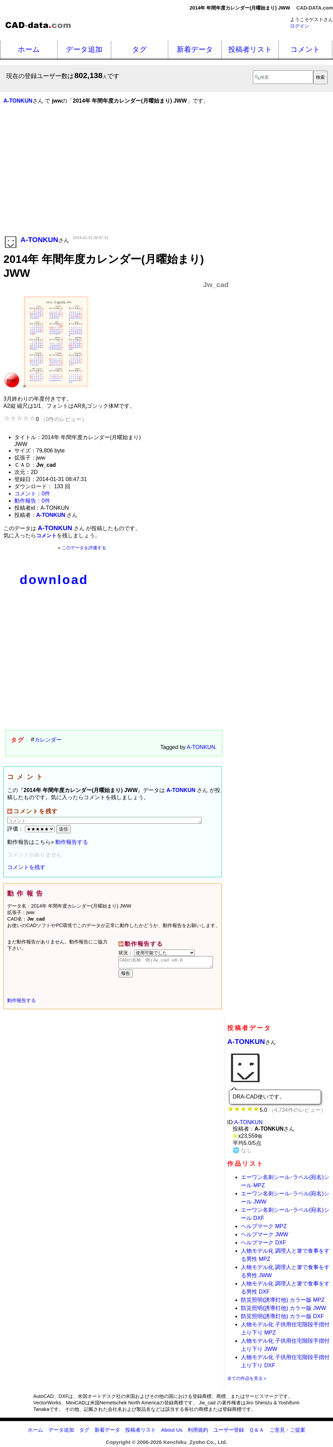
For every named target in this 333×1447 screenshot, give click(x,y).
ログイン (299, 26)
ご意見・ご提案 (287, 1432)
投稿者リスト (250, 49)
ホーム (29, 49)
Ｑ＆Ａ (256, 1432)
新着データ (195, 49)
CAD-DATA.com (314, 8)
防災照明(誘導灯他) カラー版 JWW (283, 1310)
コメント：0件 (32, 493)
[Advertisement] (116, 179)
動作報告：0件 (32, 501)
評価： (31, 829)
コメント (305, 49)
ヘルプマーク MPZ (264, 1228)
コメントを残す (26, 867)
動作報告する (71, 842)
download (54, 580)
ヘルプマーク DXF (263, 1245)
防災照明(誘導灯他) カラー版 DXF (282, 1318)
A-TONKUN (201, 747)
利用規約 (198, 1432)
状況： (156, 952)
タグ (139, 49)
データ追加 (84, 49)
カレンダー (48, 740)
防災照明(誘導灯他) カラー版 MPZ (282, 1302)
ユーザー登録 (228, 1432)
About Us (171, 1432)
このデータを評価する (84, 547)
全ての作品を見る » (246, 1380)
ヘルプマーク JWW (264, 1236)
